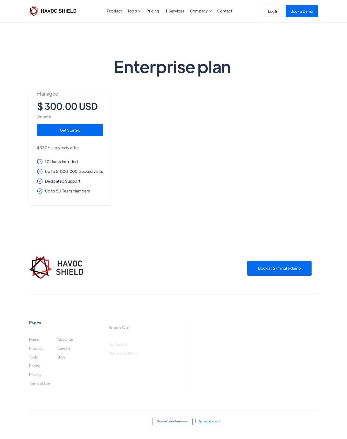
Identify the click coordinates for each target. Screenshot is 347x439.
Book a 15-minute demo (279, 268)
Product (114, 10)
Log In (273, 11)
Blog (61, 361)
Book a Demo (302, 11)
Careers (64, 352)
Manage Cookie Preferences (172, 421)
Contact (224, 10)
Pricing (152, 10)
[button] (134, 11)
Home (34, 343)
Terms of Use (39, 387)
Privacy (35, 379)
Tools (33, 361)
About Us (65, 343)
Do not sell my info (210, 421)
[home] (52, 11)
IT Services (174, 10)
